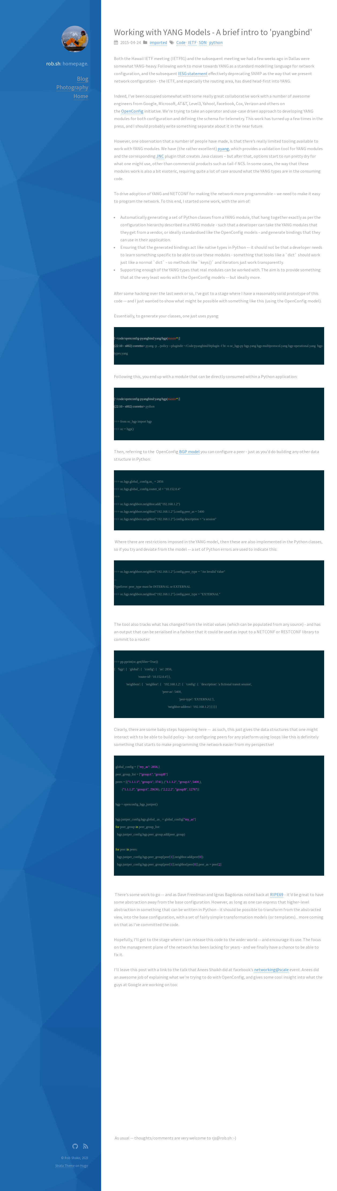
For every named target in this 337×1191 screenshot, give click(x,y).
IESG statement (193, 73)
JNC (160, 156)
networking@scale (271, 969)
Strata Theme (65, 1165)
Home (80, 96)
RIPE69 (276, 894)
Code (181, 42)
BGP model (189, 451)
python (216, 42)
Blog (82, 78)
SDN (203, 42)
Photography (72, 87)
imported (158, 42)
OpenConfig (132, 111)
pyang (223, 148)
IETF (192, 42)
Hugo (84, 1165)
